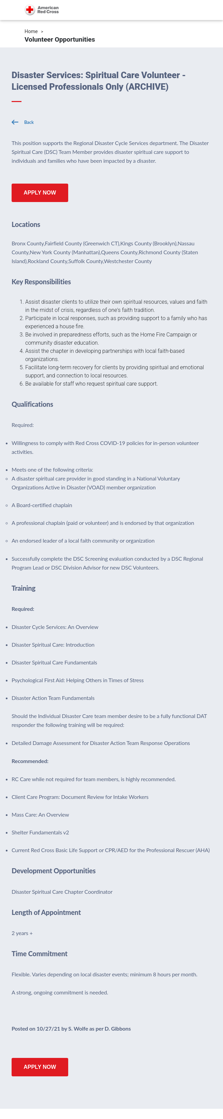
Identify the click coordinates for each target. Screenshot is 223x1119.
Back (29, 122)
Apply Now (40, 193)
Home (31, 31)
